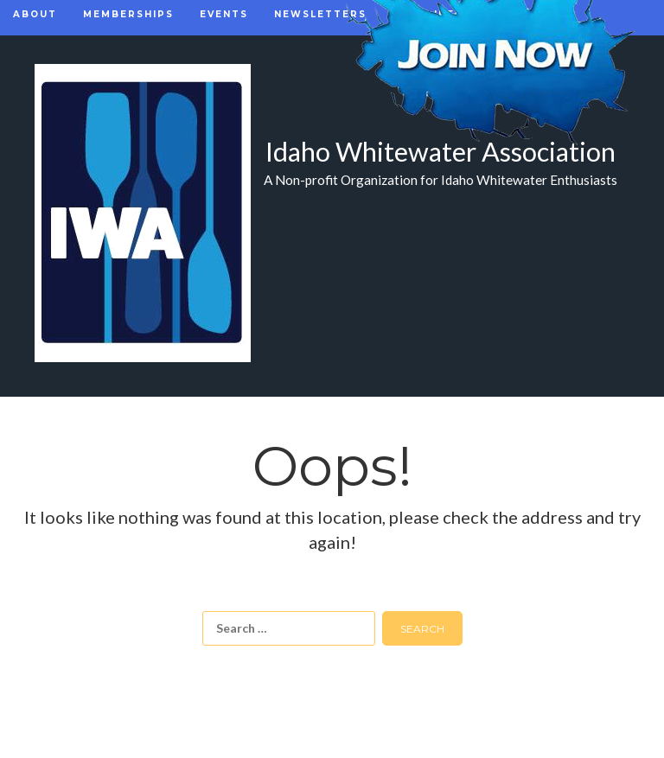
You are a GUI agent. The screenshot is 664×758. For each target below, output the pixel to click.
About (35, 14)
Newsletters (320, 14)
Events (224, 14)
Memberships (128, 14)
